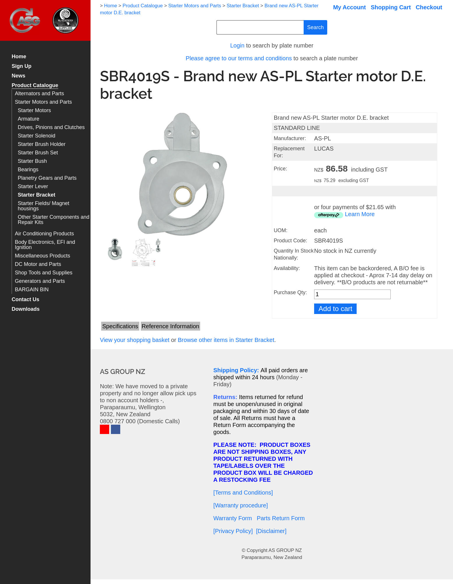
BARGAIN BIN (32, 289)
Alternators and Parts (39, 93)
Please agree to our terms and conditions (239, 58)
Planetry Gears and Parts (47, 178)
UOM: (280, 230)
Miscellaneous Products (42, 256)
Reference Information (170, 326)
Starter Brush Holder (42, 144)
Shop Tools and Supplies (43, 273)
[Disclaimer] (271, 531)
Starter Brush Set (38, 153)
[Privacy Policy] (233, 531)
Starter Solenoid (36, 136)
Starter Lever (33, 186)
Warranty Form (232, 518)
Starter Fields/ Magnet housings (43, 206)
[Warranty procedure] (240, 505)
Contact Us (25, 299)
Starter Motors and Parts (43, 102)
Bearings (28, 169)
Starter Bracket (36, 195)
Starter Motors (34, 110)
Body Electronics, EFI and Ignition (45, 244)
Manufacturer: (290, 138)
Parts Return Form (281, 518)
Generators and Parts (40, 281)
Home (19, 56)
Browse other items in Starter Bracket (226, 340)
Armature (28, 119)
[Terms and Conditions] (243, 492)
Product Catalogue (35, 85)
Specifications (120, 326)
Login (237, 45)
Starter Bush (32, 161)
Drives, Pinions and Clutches (51, 127)
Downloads (26, 309)
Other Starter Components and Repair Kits (53, 219)
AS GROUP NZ (285, 550)
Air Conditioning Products (44, 234)
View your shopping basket (134, 340)
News (18, 76)
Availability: (287, 268)
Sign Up (21, 66)
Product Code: (290, 241)
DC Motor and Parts (38, 264)
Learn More (360, 214)
